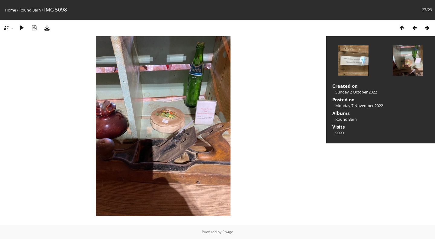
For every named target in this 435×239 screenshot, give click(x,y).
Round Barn (30, 10)
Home (10, 10)
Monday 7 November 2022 (359, 105)
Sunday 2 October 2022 (356, 92)
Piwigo (227, 231)
